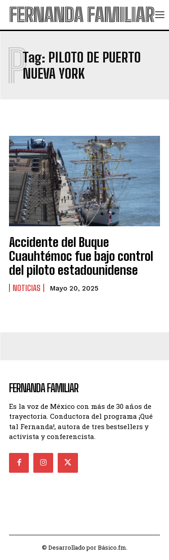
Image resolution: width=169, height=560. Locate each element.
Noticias (27, 288)
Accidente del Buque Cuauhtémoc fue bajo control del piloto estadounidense (81, 256)
